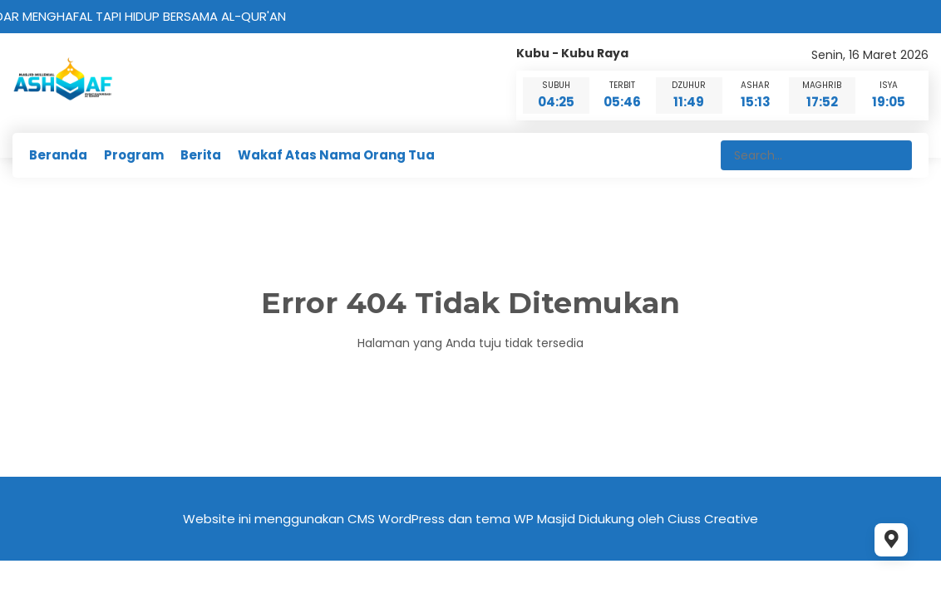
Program (134, 155)
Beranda (58, 155)
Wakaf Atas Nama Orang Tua (336, 155)
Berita (200, 155)
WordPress (411, 518)
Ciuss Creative (713, 518)
